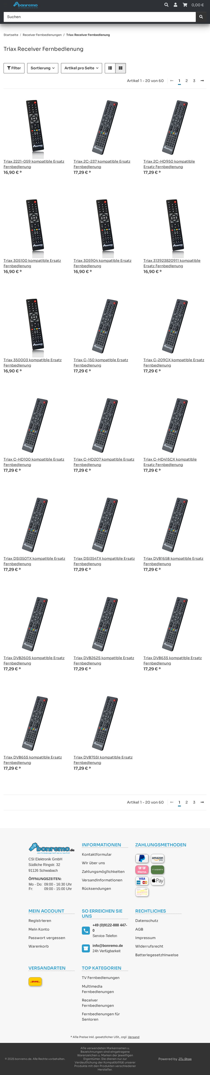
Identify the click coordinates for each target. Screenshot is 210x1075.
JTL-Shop (185, 1059)
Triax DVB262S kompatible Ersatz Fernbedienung (104, 661)
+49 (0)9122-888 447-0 (110, 927)
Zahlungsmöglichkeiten (103, 871)
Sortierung (40, 68)
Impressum (145, 937)
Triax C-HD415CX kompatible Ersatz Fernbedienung (170, 462)
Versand (133, 1037)
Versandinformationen (102, 880)
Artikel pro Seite (79, 68)
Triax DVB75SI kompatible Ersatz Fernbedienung (103, 760)
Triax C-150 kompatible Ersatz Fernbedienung (101, 363)
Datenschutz (146, 920)
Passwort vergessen (46, 937)
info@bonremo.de (108, 946)
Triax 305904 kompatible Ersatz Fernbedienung (102, 263)
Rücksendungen (96, 888)
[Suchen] (100, 17)
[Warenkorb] (193, 5)
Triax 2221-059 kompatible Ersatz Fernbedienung (34, 164)
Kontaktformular (97, 854)
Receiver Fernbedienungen (98, 1003)
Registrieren (39, 920)
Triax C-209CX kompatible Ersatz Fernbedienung (173, 363)
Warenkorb (38, 946)
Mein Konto (38, 929)
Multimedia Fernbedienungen (98, 989)
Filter (14, 68)
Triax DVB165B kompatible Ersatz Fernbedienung (173, 561)
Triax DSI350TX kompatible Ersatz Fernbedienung (34, 561)
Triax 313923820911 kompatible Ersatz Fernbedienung (171, 263)
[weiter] (202, 81)
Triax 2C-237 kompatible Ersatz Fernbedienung (102, 164)
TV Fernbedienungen (100, 977)
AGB (139, 929)
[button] (166, 5)
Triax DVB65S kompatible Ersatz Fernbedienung (33, 760)
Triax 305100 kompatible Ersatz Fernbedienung (32, 263)
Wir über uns (93, 863)
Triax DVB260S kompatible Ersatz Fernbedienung (34, 661)
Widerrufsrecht (149, 946)
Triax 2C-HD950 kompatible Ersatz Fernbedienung (169, 164)
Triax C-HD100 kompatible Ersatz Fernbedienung (34, 462)
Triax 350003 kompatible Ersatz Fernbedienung (33, 363)
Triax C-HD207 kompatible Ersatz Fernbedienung (104, 462)
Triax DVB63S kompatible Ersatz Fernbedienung (172, 661)
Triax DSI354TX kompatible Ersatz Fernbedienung (104, 561)
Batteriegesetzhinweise (156, 955)
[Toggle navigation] (6, 3)
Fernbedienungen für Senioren (101, 1017)
